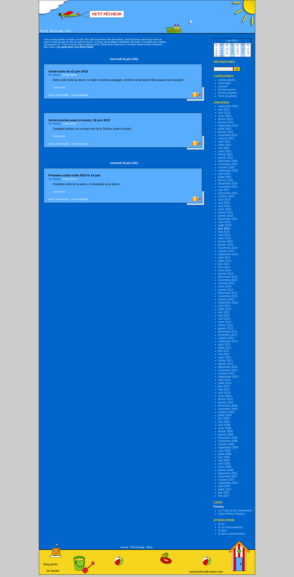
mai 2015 (223, 231)
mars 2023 (224, 116)
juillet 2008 (224, 454)
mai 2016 (223, 202)
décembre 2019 (227, 183)
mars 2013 (224, 286)
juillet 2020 (224, 177)
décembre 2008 (227, 437)
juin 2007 (223, 492)
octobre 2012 (226, 299)
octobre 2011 (226, 338)
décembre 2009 (227, 405)
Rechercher (224, 61)
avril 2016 (224, 206)
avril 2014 (224, 267)
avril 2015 (224, 235)
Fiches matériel (227, 93)
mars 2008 (224, 466)
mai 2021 (223, 148)
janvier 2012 (225, 328)
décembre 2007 (227, 473)
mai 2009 (223, 421)
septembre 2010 (228, 376)
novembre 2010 (227, 370)
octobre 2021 (226, 138)
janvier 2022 (225, 132)
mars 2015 (224, 238)
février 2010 (225, 399)
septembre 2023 (228, 106)
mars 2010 (224, 396)
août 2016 (224, 199)
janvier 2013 (225, 289)
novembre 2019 (227, 186)
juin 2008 (223, 457)
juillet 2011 (224, 347)
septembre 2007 (228, 483)
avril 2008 (224, 463)
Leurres (223, 86)
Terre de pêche (227, 96)
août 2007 (224, 486)
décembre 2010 (227, 367)
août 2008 (224, 450)
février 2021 (225, 154)
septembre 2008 (228, 447)
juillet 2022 (224, 128)
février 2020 (225, 180)
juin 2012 (223, 312)
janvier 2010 (225, 402)
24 (227, 53)
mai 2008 (223, 460)
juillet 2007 (224, 489)
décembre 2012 (227, 293)
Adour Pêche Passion (231, 513)
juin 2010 (223, 386)
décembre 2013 (227, 276)
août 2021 (224, 141)
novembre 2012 (227, 296)
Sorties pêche (69, 75)
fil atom (222, 530)
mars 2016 (224, 209)
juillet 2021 (224, 144)
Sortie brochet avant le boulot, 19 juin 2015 (79, 120)
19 (237, 51)
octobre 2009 (226, 412)
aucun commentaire (58, 95)
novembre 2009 (227, 409)
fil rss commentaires (230, 527)
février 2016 (225, 212)
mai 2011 (223, 354)
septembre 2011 (228, 341)
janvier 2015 (225, 244)
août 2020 (224, 173)
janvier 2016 (225, 215)
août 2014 (224, 257)
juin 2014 (223, 264)
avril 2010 (224, 392)
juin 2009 (223, 418)
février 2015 (225, 241)
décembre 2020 (227, 161)
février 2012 (225, 325)
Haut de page (137, 547)
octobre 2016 (226, 196)
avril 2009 (224, 425)
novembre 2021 (227, 135)
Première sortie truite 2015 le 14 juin (74, 175)
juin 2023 (223, 109)
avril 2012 (224, 318)
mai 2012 (223, 315)
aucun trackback (79, 95)
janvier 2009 (225, 434)
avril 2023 (224, 112)
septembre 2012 (228, 302)
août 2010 (224, 380)
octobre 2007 (226, 479)
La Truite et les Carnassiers (235, 510)
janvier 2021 (225, 157)
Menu (68, 31)
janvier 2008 (225, 470)
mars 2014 (224, 270)
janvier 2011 (225, 363)
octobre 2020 (226, 167)
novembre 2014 (227, 248)
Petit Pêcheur (107, 14)
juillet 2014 (224, 260)
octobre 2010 (226, 373)
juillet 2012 (224, 309)
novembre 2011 (227, 334)
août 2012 (224, 305)
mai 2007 (223, 495)
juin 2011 (223, 351)
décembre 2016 (227, 193)
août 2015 (224, 222)
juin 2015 (224, 228)
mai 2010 (223, 389)
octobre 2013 (226, 283)
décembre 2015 (227, 219)
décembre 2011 (227, 331)
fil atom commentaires (231, 533)
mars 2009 (224, 428)
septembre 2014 (228, 254)
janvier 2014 (225, 273)
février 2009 (225, 431)
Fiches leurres (226, 89)
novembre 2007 (227, 476)
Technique (224, 83)
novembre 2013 (227, 280)
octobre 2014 (226, 251)
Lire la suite (59, 87)
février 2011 (225, 360)
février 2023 (225, 119)
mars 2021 (224, 151)
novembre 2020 (227, 164)
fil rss (221, 524)
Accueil (44, 31)
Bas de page (56, 31)
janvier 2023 (225, 122)
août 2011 (224, 344)
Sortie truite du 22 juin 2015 (68, 71)
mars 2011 (224, 357)
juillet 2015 (224, 225)
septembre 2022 (228, 125)
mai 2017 (223, 190)
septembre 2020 (228, 170)
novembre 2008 (227, 441)
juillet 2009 (224, 415)
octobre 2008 (226, 444)
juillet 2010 (224, 383)
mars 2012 (224, 322)
